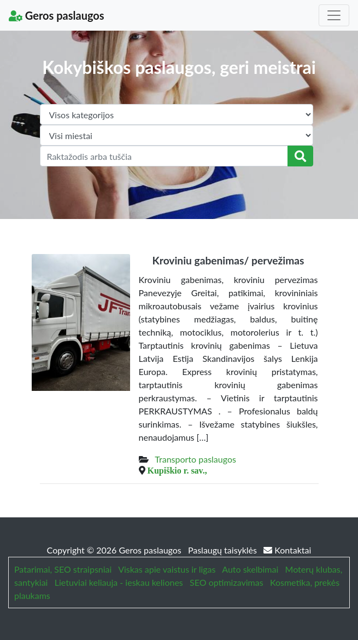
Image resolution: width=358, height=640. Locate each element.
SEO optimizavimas (226, 582)
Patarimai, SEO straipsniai (62, 569)
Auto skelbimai (250, 569)
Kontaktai (287, 550)
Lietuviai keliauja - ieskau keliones (119, 582)
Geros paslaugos (56, 15)
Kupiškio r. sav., (177, 470)
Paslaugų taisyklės (223, 550)
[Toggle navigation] (334, 15)
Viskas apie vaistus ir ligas (166, 569)
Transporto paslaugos (195, 459)
